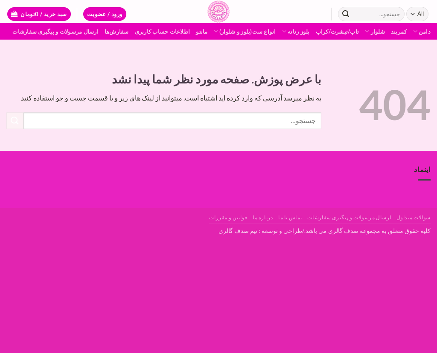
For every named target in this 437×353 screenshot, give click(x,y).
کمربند (399, 31)
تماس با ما (290, 217)
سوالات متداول (413, 217)
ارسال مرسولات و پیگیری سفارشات (55, 31)
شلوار (375, 31)
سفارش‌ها (117, 31)
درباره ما (263, 217)
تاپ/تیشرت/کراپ (337, 31)
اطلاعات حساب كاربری (162, 31)
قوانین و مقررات (228, 217)
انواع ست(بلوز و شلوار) (245, 31)
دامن (422, 31)
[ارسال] (345, 14)
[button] (104, 14)
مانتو (201, 31)
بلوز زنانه (296, 31)
